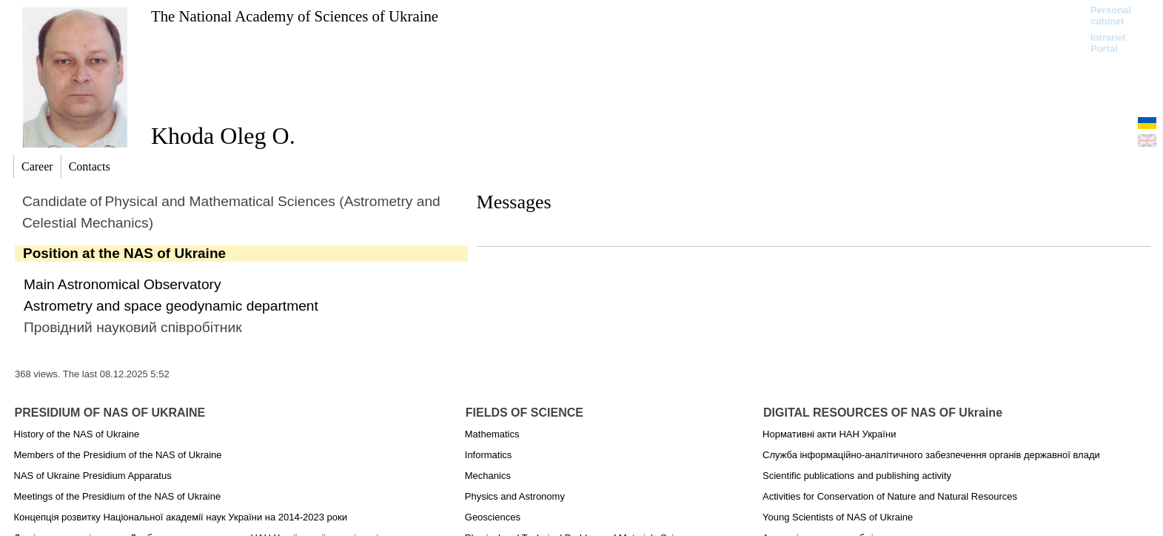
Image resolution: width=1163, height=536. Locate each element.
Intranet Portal (1108, 43)
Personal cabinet (1110, 15)
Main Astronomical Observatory (122, 284)
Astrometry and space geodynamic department (171, 306)
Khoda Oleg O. (223, 135)
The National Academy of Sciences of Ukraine (294, 15)
